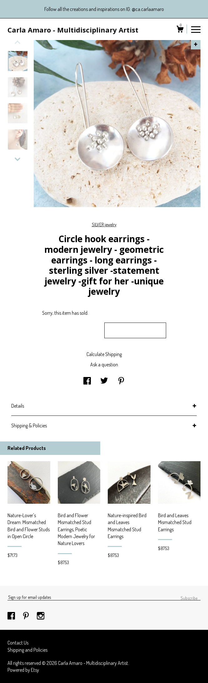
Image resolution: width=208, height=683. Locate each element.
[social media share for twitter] (104, 381)
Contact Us (17, 643)
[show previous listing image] (17, 42)
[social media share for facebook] (87, 381)
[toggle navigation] (196, 29)
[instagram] (40, 616)
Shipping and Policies (27, 650)
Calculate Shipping (104, 354)
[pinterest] (26, 616)
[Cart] (179, 30)
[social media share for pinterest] (121, 381)
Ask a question (104, 364)
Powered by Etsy (23, 670)
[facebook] (11, 616)
